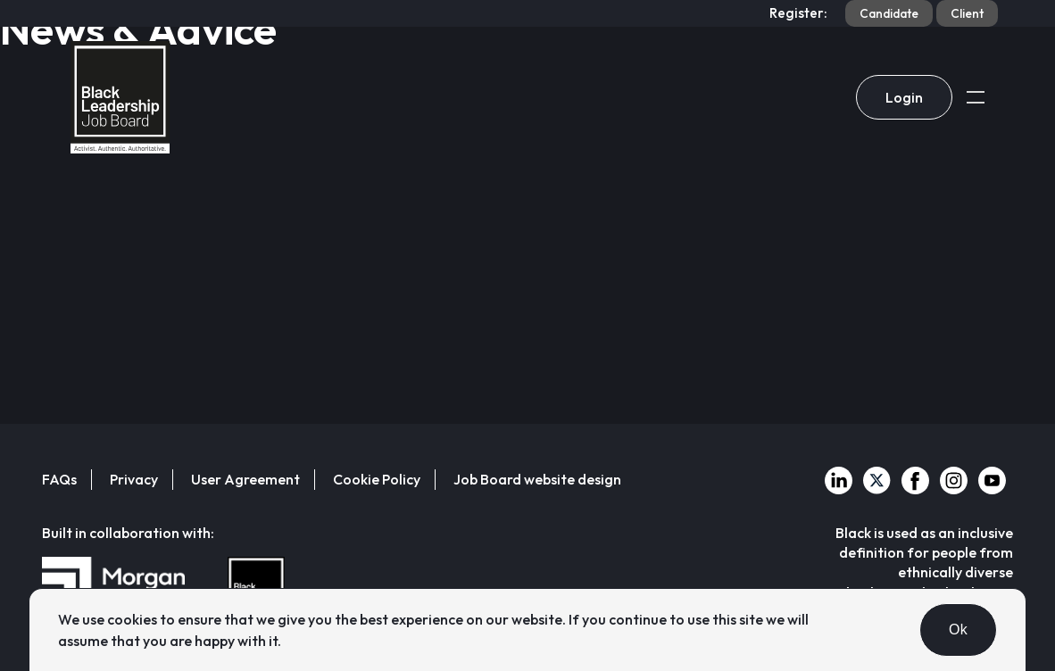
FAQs (59, 479)
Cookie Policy (376, 479)
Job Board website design (537, 479)
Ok (958, 629)
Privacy (134, 479)
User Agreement (245, 479)
